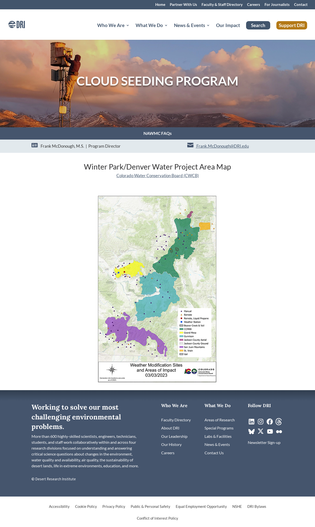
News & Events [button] (189, 26)
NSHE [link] (237, 507)
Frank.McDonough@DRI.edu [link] (222, 146)
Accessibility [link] (59, 507)
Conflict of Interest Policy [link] (157, 518)
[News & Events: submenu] (212, 31)
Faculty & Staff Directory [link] (222, 5)
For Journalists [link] (277, 5)
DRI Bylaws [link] (256, 507)
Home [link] (160, 5)
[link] (23, 24)
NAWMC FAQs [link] (157, 134)
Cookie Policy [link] (86, 507)
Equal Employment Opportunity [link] (201, 507)
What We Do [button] (149, 26)
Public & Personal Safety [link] (150, 507)
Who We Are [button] (111, 26)
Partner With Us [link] (183, 5)
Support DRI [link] (292, 25)
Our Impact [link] (228, 26)
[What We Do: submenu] (170, 31)
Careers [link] (253, 5)
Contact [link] (301, 5)
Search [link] (258, 25)
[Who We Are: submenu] (131, 31)
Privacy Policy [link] (113, 507)
